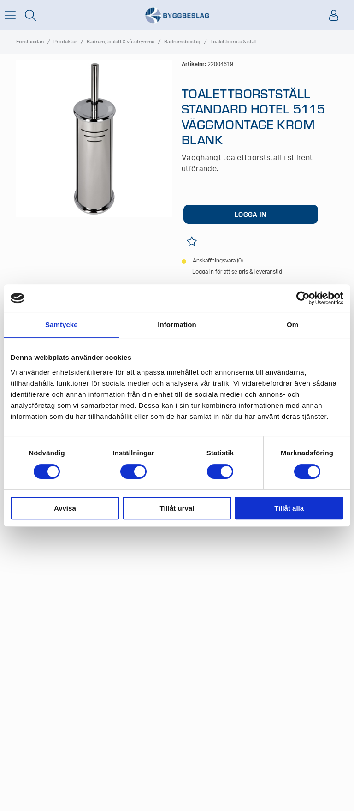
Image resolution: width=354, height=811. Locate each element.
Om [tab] (292, 324)
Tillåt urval (177, 508)
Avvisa (65, 508)
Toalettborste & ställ (233, 41)
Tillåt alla (289, 508)
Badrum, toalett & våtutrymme (120, 41)
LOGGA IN (250, 214)
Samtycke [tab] (61, 324)
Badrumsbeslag (182, 41)
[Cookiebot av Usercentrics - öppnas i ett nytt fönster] (303, 298)
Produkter (65, 41)
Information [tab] (177, 324)
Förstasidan (30, 41)
